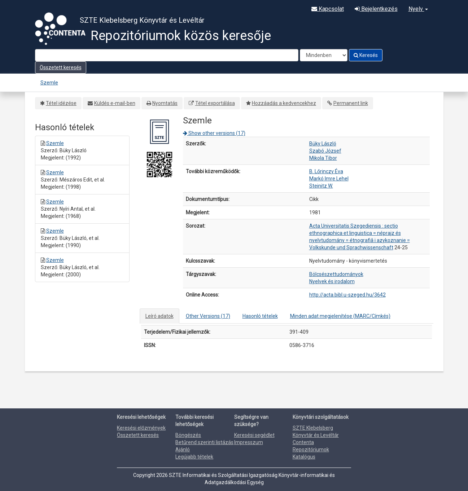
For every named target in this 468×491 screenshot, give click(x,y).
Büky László (322, 143)
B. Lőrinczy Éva (326, 171)
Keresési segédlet (254, 435)
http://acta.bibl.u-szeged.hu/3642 (347, 295)
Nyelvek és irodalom (332, 281)
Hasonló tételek (260, 316)
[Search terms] (166, 55)
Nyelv (418, 8)
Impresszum (248, 442)
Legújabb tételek (194, 457)
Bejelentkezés (376, 8)
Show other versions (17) (214, 133)
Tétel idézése (61, 103)
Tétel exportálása (215, 103)
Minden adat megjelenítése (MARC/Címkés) (340, 316)
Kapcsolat (327, 8)
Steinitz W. (321, 186)
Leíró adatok (159, 316)
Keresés (366, 55)
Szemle (49, 83)
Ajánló (182, 449)
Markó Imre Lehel (329, 178)
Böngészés (188, 435)
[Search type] (323, 55)
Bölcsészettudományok (336, 274)
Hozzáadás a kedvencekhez (284, 103)
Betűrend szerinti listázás (204, 442)
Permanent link (350, 103)
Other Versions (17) (208, 316)
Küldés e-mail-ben (114, 103)
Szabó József (325, 151)
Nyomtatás (165, 103)
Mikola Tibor (323, 158)
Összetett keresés (61, 67)
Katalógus (304, 457)
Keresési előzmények (141, 428)
